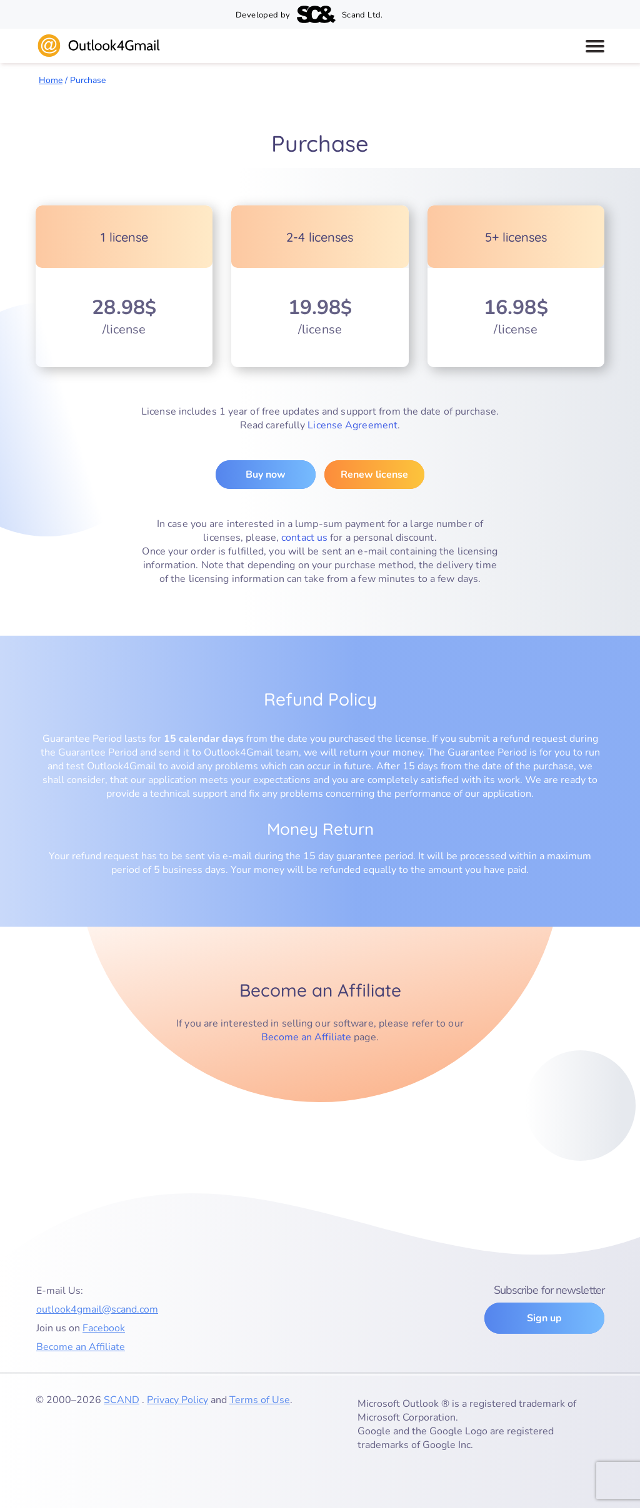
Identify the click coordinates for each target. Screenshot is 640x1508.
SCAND (121, 1400)
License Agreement (353, 425)
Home (50, 80)
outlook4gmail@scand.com (97, 1309)
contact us (304, 538)
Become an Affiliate (306, 1037)
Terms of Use (259, 1400)
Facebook (103, 1328)
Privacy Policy (177, 1400)
